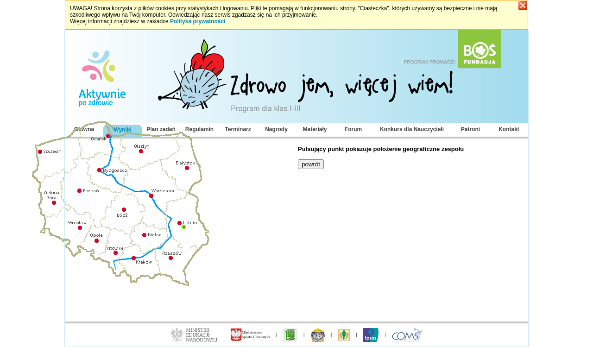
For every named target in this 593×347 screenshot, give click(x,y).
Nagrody (276, 129)
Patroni (470, 129)
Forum (353, 129)
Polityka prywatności (197, 21)
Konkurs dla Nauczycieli (412, 129)
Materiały (315, 129)
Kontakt (508, 129)
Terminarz (238, 129)
